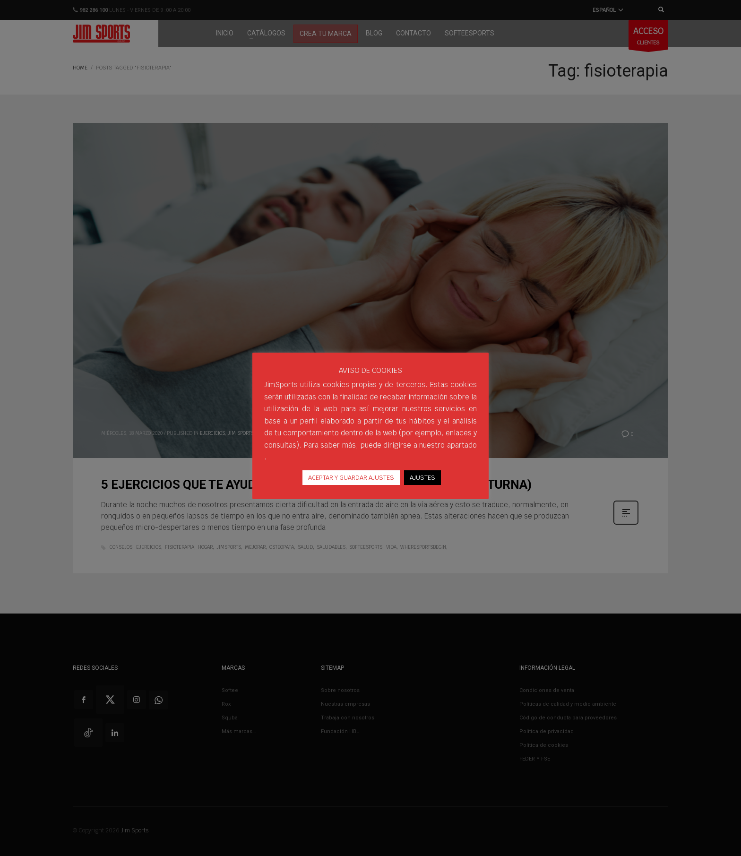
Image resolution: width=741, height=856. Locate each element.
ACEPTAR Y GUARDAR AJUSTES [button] (351, 478)
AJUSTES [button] (422, 478)
